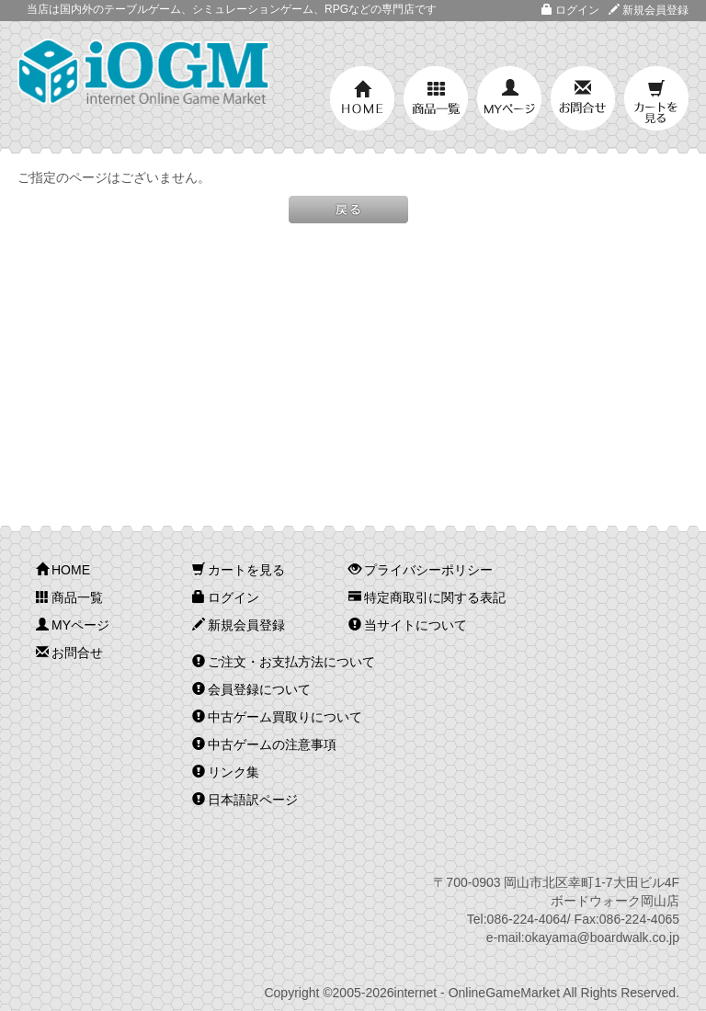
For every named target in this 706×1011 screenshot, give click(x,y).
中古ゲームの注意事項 (264, 744)
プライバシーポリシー (420, 569)
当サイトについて (407, 625)
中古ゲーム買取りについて (277, 717)
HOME (362, 98)
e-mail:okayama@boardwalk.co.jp (582, 937)
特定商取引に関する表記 (427, 597)
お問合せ (583, 98)
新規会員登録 (649, 10)
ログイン (570, 10)
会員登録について (251, 689)
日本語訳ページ (245, 799)
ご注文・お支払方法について (283, 661)
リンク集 (225, 772)
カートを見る (656, 98)
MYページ (509, 98)
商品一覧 (436, 98)
